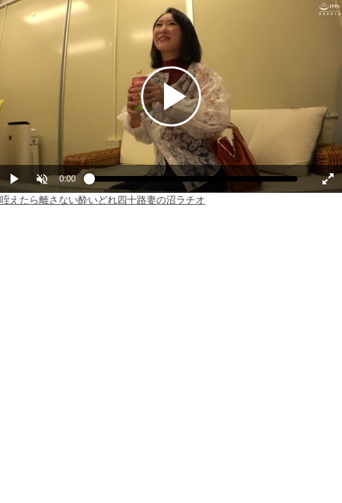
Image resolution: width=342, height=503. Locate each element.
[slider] (193, 182)
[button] (42, 179)
